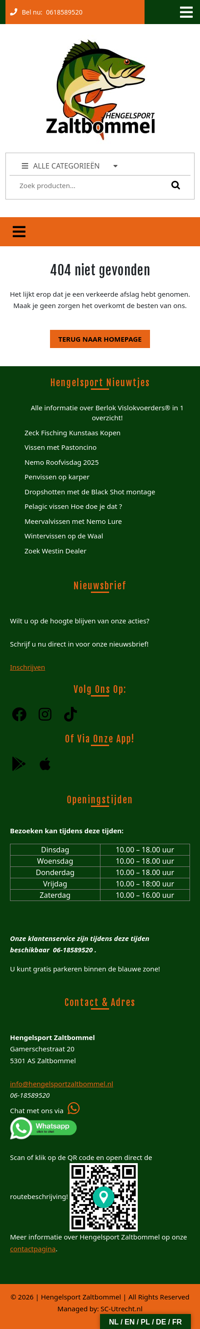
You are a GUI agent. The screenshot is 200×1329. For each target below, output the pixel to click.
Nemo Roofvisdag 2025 (62, 462)
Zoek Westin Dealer (55, 550)
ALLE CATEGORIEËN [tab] (70, 166)
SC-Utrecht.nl (121, 1308)
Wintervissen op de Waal (64, 535)
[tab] (185, 12)
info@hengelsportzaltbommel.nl (61, 1083)
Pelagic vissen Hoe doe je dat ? (73, 506)
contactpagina (32, 1248)
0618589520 (62, 10)
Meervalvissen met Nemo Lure (73, 521)
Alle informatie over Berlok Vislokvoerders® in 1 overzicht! (107, 413)
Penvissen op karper (57, 476)
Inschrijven (27, 667)
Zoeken (173, 185)
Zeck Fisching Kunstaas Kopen (72, 432)
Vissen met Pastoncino (61, 447)
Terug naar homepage (95, 336)
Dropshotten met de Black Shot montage (90, 491)
